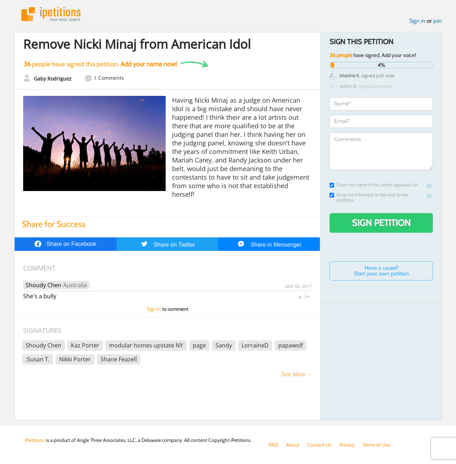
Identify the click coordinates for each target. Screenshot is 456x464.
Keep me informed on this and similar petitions (369, 197)
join (437, 20)
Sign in (417, 20)
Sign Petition (381, 222)
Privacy (347, 445)
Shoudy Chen (43, 285)
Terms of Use (376, 445)
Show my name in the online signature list (374, 184)
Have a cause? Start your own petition (381, 270)
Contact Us (319, 445)
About (292, 445)
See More (293, 374)
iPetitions (51, 14)
